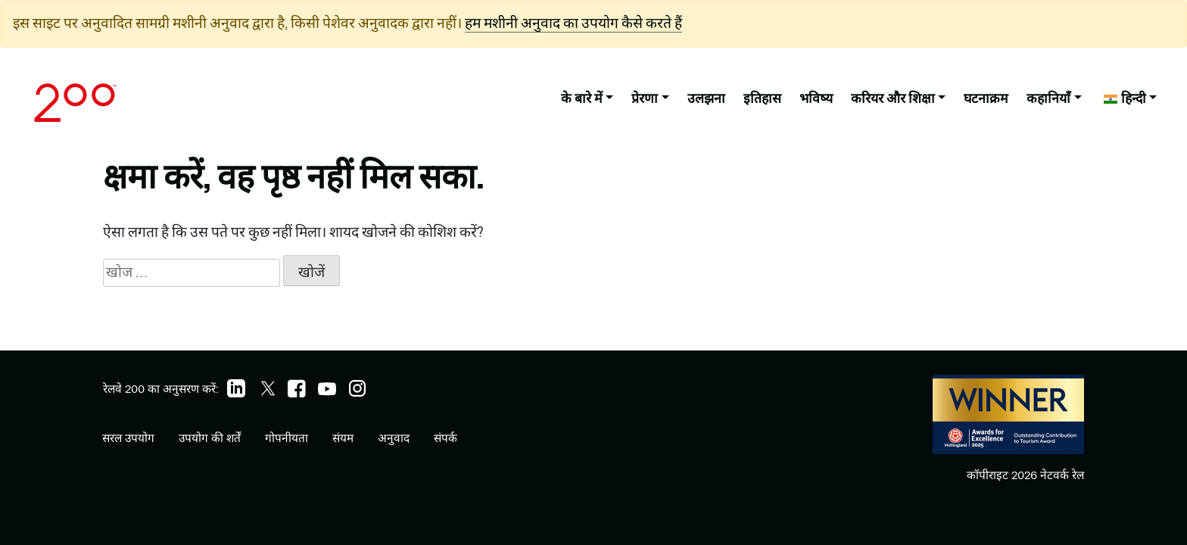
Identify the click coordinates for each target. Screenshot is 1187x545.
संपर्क (445, 438)
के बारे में (582, 98)
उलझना (706, 98)
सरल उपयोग (128, 438)
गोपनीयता (286, 438)
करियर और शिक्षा (893, 98)
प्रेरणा (644, 98)
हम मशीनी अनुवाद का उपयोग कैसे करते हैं (573, 23)
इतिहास (762, 98)
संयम (343, 438)
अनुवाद (394, 438)
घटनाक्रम (986, 98)
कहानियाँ (1048, 98)
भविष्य (816, 98)
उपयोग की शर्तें (210, 438)
